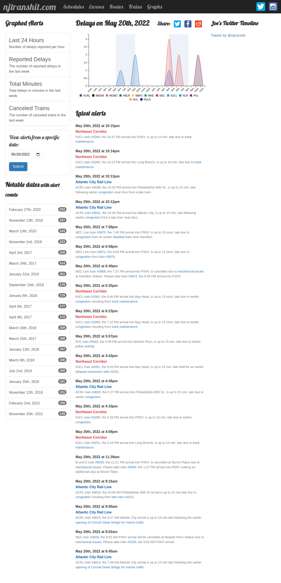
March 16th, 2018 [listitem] (38, 327)
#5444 (93, 341)
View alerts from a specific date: (34, 141)
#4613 (96, 562)
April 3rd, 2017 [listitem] (38, 252)
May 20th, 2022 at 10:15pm (98, 126)
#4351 (95, 367)
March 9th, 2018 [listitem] (38, 360)
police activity (85, 346)
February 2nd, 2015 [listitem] (38, 403)
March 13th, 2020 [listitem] (38, 231)
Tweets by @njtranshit (228, 35)
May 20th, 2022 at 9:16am (96, 481)
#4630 (96, 392)
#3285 (95, 162)
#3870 (101, 232)
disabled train (122, 237)
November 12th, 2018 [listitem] (38, 392)
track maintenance (125, 301)
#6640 (132, 467)
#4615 (96, 517)
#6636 (99, 462)
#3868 (101, 271)
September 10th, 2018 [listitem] (38, 284)
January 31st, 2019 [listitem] (38, 274)
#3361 (95, 296)
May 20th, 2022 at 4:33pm (97, 406)
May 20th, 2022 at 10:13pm (98, 176)
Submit (18, 166)
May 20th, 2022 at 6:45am (96, 551)
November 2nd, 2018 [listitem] (38, 241)
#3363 (95, 322)
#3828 (94, 537)
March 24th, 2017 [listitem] (38, 263)
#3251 (95, 443)
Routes (116, 6)
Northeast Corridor (91, 131)
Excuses (96, 6)
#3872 (101, 252)
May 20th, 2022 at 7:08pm (97, 227)
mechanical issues (191, 271)
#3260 (95, 417)
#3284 (95, 137)
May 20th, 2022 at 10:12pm (98, 202)
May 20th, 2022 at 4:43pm (97, 356)
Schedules (73, 6)
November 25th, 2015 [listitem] (38, 413)
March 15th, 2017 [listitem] (38, 338)
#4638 (96, 187)
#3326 (132, 542)
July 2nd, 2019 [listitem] (38, 370)
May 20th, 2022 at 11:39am (97, 457)
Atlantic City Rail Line (94, 182)
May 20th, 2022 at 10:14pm (98, 151)
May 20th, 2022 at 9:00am (96, 506)
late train (118, 497)
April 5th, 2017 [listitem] (38, 306)
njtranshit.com (30, 6)
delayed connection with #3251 (97, 371)
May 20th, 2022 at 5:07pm (97, 336)
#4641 (96, 213)
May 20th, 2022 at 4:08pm (97, 432)
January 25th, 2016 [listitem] (38, 381)
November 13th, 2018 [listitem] (38, 220)
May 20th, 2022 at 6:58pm (97, 246)
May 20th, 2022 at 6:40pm (97, 266)
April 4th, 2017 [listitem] (38, 317)
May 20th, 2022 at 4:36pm (97, 381)
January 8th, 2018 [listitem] (38, 295)
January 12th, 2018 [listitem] (38, 349)
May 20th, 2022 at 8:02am (96, 532)
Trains (135, 6)
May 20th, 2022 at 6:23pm (97, 311)
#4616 (96, 492)
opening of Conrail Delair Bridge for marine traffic (110, 522)
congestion (106, 192)
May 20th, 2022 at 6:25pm (97, 285)
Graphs (154, 6)
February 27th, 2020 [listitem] (38, 209)
